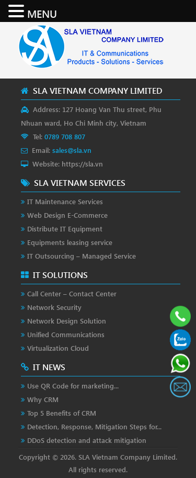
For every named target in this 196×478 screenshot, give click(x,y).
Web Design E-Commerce (67, 214)
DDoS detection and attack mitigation (86, 440)
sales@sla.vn (71, 150)
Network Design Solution (66, 320)
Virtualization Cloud (58, 347)
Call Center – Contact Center (72, 293)
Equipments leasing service (69, 242)
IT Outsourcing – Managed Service (81, 255)
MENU (42, 13)
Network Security (54, 307)
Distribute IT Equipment (64, 228)
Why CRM (43, 399)
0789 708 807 (64, 136)
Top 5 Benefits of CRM (61, 412)
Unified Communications (66, 334)
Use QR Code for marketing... (73, 385)
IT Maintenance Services (65, 201)
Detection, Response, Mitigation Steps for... (94, 426)
